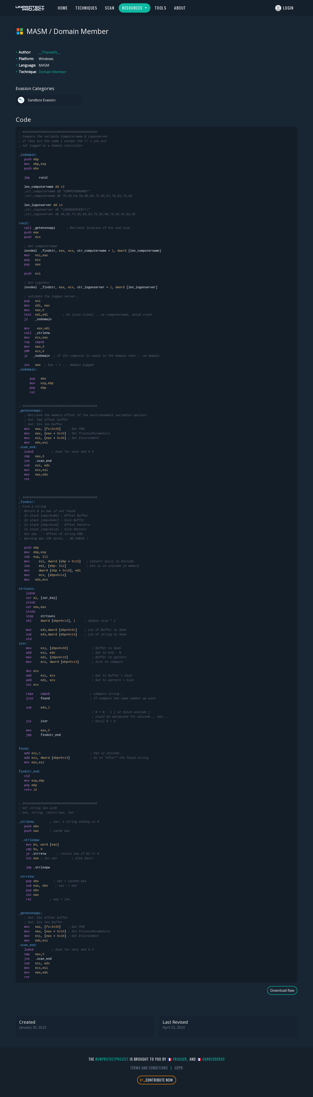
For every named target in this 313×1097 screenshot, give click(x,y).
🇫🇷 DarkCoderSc (211, 1059)
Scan (109, 8)
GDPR (179, 1067)
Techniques (86, 8)
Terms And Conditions (149, 1067)
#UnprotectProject (112, 1059)
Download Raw (282, 990)
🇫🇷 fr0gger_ (177, 1059)
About (180, 8)
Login (284, 8)
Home (63, 8)
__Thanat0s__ (49, 52)
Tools (160, 8)
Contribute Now (156, 1080)
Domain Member (52, 71)
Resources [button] (133, 8)
